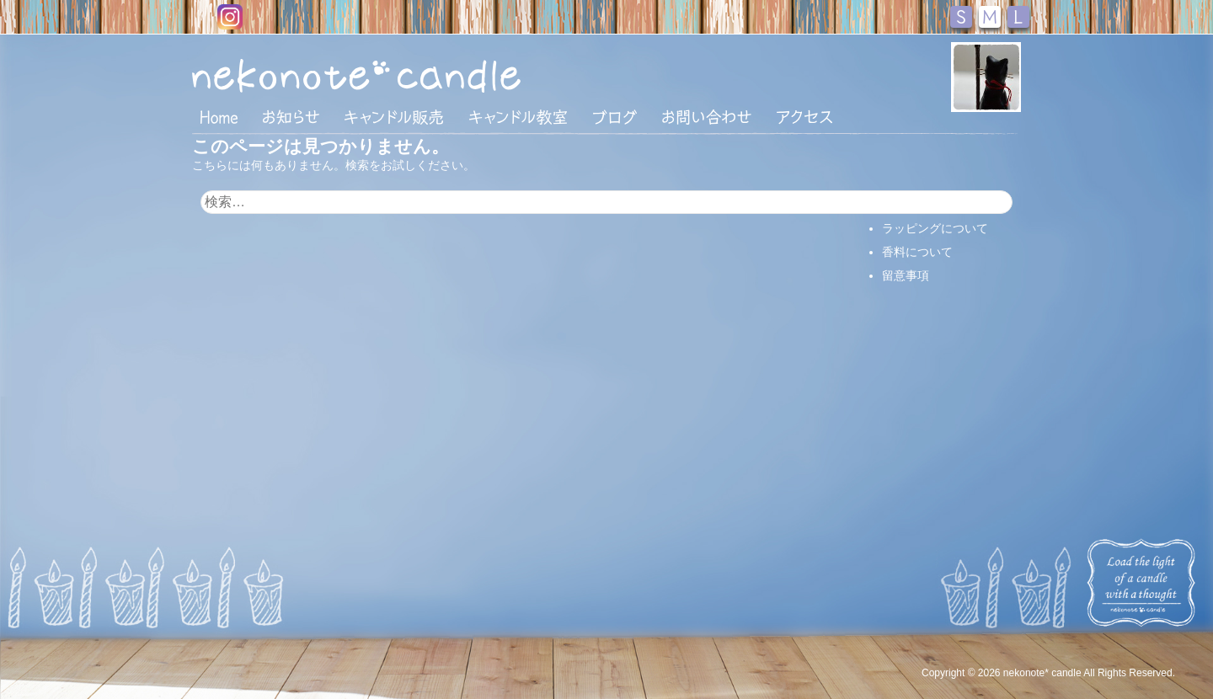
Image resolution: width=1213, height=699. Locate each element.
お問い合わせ (706, 117)
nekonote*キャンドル (407, 75)
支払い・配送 (917, 204)
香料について (917, 252)
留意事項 (905, 275)
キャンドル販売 (394, 117)
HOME (219, 116)
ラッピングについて (935, 228)
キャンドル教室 (518, 117)
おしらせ (291, 117)
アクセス (804, 117)
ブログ (615, 117)
